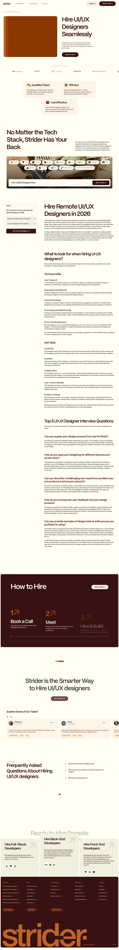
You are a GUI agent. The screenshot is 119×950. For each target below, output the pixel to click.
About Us (101, 888)
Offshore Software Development (11, 901)
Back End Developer (32, 901)
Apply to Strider (56, 911)
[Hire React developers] (14, 162)
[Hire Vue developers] (24, 162)
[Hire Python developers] (47, 162)
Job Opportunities (55, 891)
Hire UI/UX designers (21, 231)
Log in (92, 3)
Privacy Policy (103, 901)
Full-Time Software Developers (10, 888)
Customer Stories (79, 894)
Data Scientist (31, 904)
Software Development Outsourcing (11, 904)
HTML (84, 325)
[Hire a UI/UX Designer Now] (59, 182)
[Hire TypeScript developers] (92, 162)
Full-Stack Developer (32, 888)
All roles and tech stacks (11, 11)
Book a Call (70, 54)
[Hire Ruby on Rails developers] (66, 168)
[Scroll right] (11, 717)
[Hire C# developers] (70, 162)
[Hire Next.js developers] (35, 162)
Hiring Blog (102, 891)
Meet (47, 722)
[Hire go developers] (53, 168)
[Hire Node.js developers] (59, 162)
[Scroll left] (7, 717)
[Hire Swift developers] (105, 162)
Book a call (107, 3)
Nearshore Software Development (11, 894)
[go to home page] (6, 4)
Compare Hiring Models (81, 901)
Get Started (59, 698)
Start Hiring (100, 587)
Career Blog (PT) (103, 894)
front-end (59, 325)
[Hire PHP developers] (80, 162)
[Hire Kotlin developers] (42, 168)
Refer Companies (79, 888)
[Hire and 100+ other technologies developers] (85, 168)
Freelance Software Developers (10, 891)
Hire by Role (31, 911)
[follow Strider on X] (113, 946)
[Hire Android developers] (30, 168)
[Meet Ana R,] (77, 730)
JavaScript (95, 325)
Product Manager (31, 894)
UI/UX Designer (31, 891)
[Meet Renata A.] (30, 730)
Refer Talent (78, 891)
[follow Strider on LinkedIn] (115, 946)
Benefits (53, 894)
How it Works (54, 888)
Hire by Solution (8, 911)
